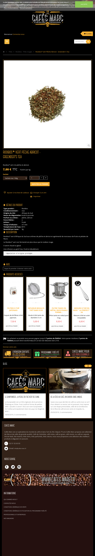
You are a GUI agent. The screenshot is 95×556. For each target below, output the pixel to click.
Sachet (6, 174)
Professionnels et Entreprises (15, 514)
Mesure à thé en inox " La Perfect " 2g (81, 310)
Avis (8, 264)
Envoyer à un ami (39, 192)
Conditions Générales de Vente (15, 507)
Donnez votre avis (9, 347)
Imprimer (36, 196)
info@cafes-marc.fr (20, 448)
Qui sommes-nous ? (10, 499)
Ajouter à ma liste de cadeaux (18, 192)
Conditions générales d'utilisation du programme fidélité (25, 511)
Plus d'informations (11, 8)
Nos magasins (9, 518)
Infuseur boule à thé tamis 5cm (36, 309)
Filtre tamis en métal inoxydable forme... (59, 310)
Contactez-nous (10, 503)
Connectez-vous (18, 34)
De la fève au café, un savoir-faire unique (66, 397)
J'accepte (84, 4)
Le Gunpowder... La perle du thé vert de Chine (22, 397)
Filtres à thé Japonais (13, 309)
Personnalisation (26, 8)
